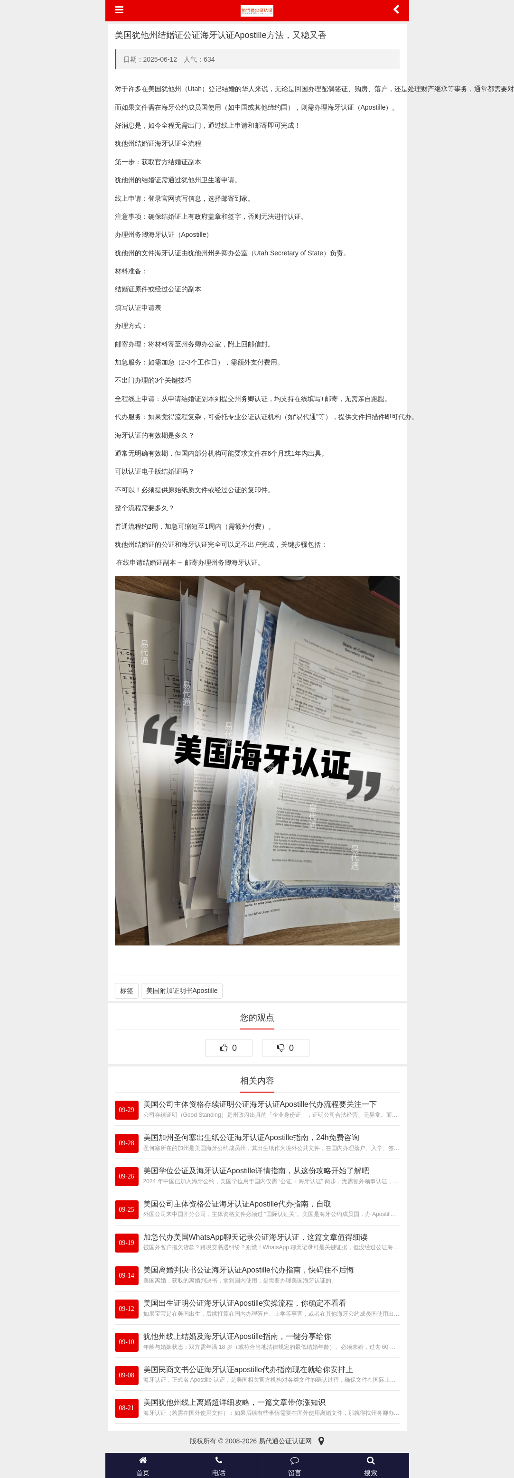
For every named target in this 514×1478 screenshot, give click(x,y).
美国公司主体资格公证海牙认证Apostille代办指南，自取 (237, 1204)
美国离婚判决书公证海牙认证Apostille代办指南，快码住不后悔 (248, 1270)
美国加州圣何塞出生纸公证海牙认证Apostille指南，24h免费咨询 (251, 1137)
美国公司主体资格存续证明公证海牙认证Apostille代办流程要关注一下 (260, 1104)
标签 (126, 990)
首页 (143, 1465)
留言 (295, 1465)
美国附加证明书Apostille (182, 990)
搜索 (371, 1465)
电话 (219, 1465)
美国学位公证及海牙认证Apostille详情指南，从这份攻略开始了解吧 (256, 1171)
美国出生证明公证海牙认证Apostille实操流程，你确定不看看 (244, 1303)
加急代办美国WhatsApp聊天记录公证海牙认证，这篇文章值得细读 (255, 1237)
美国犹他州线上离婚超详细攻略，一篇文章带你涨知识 (234, 1402)
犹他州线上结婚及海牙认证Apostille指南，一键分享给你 (237, 1336)
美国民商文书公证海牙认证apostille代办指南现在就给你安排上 (248, 1370)
